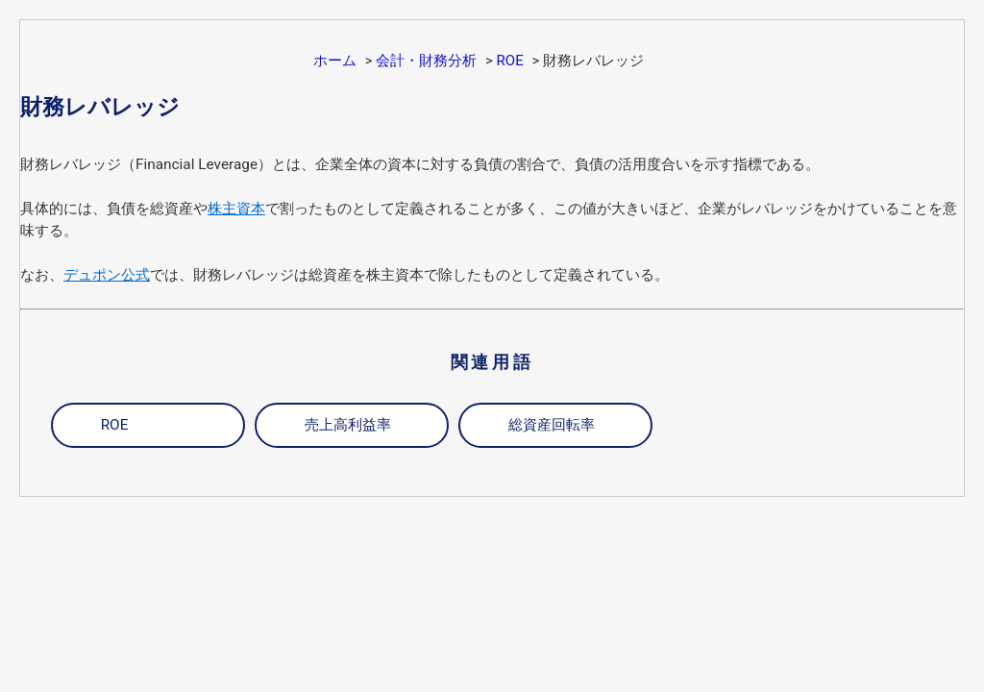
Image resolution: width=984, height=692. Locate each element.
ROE (510, 60)
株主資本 (236, 208)
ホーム (335, 60)
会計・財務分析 (426, 60)
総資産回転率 (551, 424)
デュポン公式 (106, 275)
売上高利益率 (348, 424)
